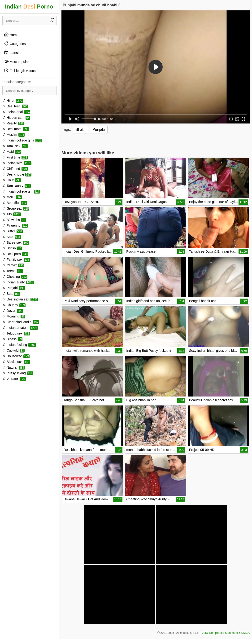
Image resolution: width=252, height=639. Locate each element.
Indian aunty (18, 282)
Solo (11, 237)
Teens (12, 271)
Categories (15, 43)
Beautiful (14, 203)
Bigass (12, 339)
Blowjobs (14, 220)
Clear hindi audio (20, 322)
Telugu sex (16, 333)
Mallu (12, 197)
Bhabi (80, 130)
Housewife (16, 356)
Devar (12, 311)
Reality (13, 123)
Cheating (14, 276)
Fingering (15, 225)
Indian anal (16, 112)
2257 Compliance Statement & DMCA (226, 633)
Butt (11, 293)
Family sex (16, 259)
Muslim (13, 135)
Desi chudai (16, 174)
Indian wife (16, 163)
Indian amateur (20, 328)
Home (11, 34)
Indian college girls (22, 140)
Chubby (14, 305)
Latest (11, 52)
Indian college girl (21, 191)
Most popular (16, 61)
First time (15, 157)
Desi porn (15, 254)
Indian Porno (29, 6)
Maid (11, 152)
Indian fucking (19, 345)
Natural (13, 367)
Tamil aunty (16, 186)
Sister (12, 231)
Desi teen (15, 106)
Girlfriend (15, 169)
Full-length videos (20, 70)
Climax (13, 265)
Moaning (13, 316)
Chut (11, 180)
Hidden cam (16, 117)
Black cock (16, 362)
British (12, 248)
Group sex (15, 208)
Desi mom (15, 129)
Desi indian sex (20, 299)
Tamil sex (15, 146)
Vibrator (14, 379)
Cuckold (13, 350)
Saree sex (15, 242)
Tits (11, 214)
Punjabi (13, 288)
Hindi (12, 100)
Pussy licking (17, 373)
